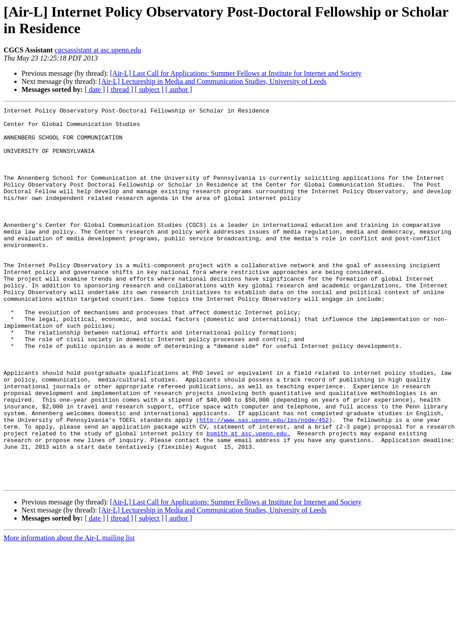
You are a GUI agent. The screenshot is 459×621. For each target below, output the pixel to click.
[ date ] (95, 89)
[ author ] (178, 89)
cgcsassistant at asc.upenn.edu (98, 50)
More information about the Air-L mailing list (69, 613)
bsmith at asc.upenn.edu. (248, 499)
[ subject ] (149, 89)
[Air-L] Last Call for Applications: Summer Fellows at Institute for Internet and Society (235, 73)
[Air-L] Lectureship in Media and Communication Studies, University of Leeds (212, 81)
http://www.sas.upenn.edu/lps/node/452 (264, 483)
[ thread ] (120, 89)
